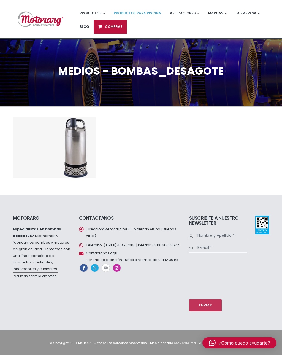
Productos (91, 13)
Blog (84, 26)
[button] (239, 342)
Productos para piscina (137, 13)
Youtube (106, 268)
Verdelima (188, 343)
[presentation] (211, 275)
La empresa (245, 13)
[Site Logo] (40, 19)
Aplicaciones (183, 13)
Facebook (84, 268)
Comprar (110, 26)
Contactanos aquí (102, 253)
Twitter (95, 268)
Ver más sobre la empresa (35, 276)
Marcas (215, 13)
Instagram (117, 268)
